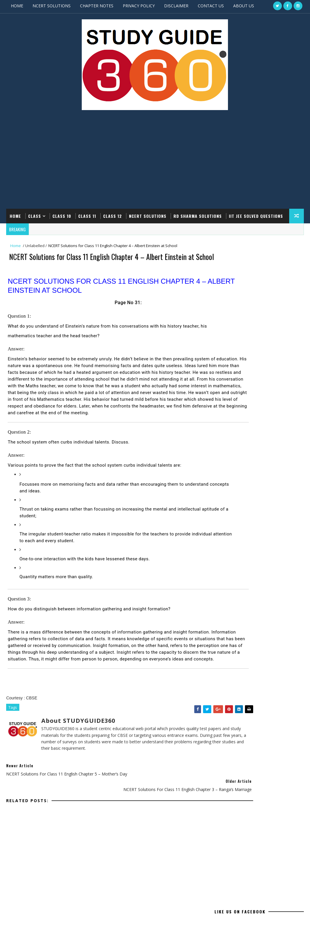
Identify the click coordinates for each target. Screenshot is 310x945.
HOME (17, 5)
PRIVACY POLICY (139, 5)
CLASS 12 (112, 215)
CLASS (34, 215)
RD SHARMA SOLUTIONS (197, 215)
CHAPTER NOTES (96, 5)
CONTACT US (211, 5)
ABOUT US (243, 5)
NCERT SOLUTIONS (52, 5)
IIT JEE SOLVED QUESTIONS (256, 215)
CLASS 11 (87, 215)
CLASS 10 (61, 215)
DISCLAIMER (176, 5)
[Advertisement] (155, 161)
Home (15, 215)
